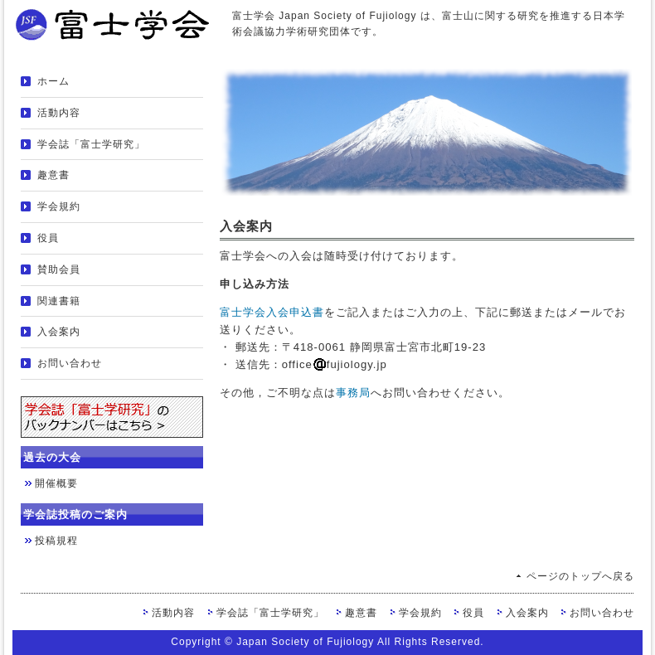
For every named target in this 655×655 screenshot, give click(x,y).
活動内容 (58, 113)
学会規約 (58, 206)
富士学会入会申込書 (272, 312)
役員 (48, 238)
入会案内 (58, 331)
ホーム (53, 81)
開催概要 (56, 483)
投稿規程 (56, 540)
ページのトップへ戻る (580, 576)
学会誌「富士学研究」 (91, 144)
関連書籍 (58, 301)
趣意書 (53, 175)
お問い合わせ (69, 363)
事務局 (353, 392)
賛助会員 (58, 269)
